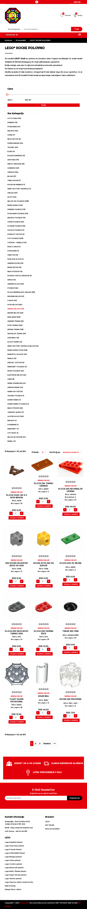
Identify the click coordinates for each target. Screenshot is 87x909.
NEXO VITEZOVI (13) (14, 271)
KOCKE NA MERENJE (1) (16, 185)
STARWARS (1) (12, 425)
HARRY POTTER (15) (15, 392)
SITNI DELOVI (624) (14, 305)
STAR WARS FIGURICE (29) (17, 214)
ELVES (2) (11, 151)
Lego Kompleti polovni (14, 842)
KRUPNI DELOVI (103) (15, 313)
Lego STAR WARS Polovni (15, 853)
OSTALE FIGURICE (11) (15, 230)
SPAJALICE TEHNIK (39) (16, 334)
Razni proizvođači (52, 829)
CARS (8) (10, 379)
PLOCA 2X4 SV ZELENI (70, 563)
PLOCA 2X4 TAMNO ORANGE (43, 484)
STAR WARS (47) (13, 127)
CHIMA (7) (11, 135)
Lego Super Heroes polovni (15, 875)
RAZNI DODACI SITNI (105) (17, 350)
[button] (12, 35)
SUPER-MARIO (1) (14, 400)
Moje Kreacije (10, 886)
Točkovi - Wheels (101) (16, 243)
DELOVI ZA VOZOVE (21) (16, 437)
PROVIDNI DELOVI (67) (15, 296)
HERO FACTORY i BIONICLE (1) (19, 189)
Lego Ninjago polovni (13, 857)
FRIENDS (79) (12, 122)
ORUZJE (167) (12, 193)
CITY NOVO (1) (12, 433)
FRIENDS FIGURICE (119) (16, 209)
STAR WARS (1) (13, 251)
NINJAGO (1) (12, 420)
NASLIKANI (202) (13, 317)
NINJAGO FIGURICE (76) (16, 218)
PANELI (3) (11, 441)
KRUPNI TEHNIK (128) (15, 329)
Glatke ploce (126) (15, 416)
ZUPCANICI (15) (13, 338)
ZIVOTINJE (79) (13, 160)
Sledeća (47, 743)
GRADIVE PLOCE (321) (15, 284)
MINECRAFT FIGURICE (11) (17, 367)
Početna (8, 40)
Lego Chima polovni (13, 860)
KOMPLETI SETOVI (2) (15, 234)
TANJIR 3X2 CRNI (70, 631)
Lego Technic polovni (13, 879)
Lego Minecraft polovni (14, 868)
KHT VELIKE (49, 825)
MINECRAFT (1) (13, 429)
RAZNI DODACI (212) (15, 205)
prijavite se (75, 798)
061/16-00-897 (77, 3)
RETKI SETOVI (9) (14, 139)
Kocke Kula (24, 903)
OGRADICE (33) (13, 168)
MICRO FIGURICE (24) (15, 371)
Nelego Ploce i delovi (13, 889)
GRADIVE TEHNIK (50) (15, 321)
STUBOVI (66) (12, 288)
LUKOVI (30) (12, 300)
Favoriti (66, 15)
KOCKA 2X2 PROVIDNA (70, 699)
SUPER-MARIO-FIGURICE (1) (18, 404)
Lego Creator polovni (13, 864)
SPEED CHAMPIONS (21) (16, 383)
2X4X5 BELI (43, 696)
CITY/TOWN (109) (14, 118)
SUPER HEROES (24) (15, 143)
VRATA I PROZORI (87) (15, 164)
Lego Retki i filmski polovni (15, 871)
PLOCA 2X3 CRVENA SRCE (43, 632)
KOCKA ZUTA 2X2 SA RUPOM (43, 564)
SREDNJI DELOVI (17, 492)
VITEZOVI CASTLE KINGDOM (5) (19, 276)
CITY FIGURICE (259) (15, 238)
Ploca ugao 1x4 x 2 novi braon (16, 496)
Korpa (77, 15)
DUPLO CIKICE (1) (13, 247)
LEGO (47, 822)
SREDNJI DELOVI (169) (15, 309)
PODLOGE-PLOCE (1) (15, 259)
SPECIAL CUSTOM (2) (15, 363)
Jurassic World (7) (15, 412)
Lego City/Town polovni (14, 846)
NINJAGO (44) (12, 131)
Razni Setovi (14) (14, 267)
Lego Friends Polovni (13, 849)
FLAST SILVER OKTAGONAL (16, 700)
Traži (43, 105)
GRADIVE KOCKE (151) (15, 263)
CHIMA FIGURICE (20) (15, 222)
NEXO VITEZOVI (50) (15, 408)
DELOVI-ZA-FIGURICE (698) (18, 201)
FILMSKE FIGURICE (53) (16, 226)
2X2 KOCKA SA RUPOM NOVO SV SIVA (16, 564)
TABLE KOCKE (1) (14, 180)
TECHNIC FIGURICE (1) (15, 396)
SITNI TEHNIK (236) (14, 325)
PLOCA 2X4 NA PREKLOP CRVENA (70, 490)
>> (55, 743)
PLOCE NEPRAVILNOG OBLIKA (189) (21, 292)
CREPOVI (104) (12, 172)
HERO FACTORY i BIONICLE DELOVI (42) (22, 346)
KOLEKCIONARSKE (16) (16, 156)
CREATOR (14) (12, 255)
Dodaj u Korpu (17, 518)
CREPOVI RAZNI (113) (15, 387)
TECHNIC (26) (12, 147)
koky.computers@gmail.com (22, 828)
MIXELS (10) (11, 358)
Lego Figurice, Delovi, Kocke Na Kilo (19, 882)
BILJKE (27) (11, 176)
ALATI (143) (11, 197)
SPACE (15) (11, 280)
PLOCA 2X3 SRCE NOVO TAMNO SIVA (16, 632)
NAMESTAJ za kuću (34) (17, 354)
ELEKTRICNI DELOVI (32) (16, 375)
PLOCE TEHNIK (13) (14, 342)
